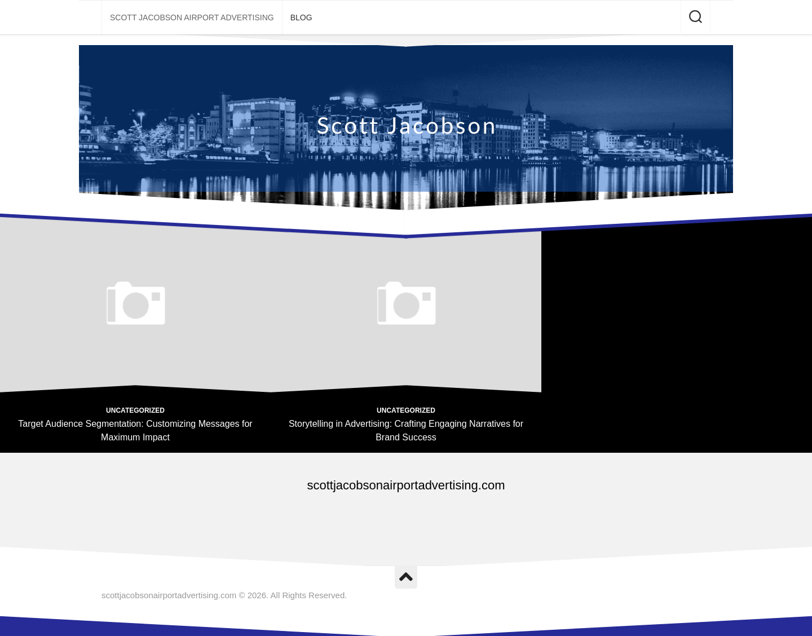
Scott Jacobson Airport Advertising (192, 17)
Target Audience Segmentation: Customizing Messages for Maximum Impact (135, 430)
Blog (301, 17)
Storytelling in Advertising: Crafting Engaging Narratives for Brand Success (406, 430)
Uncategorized (135, 410)
